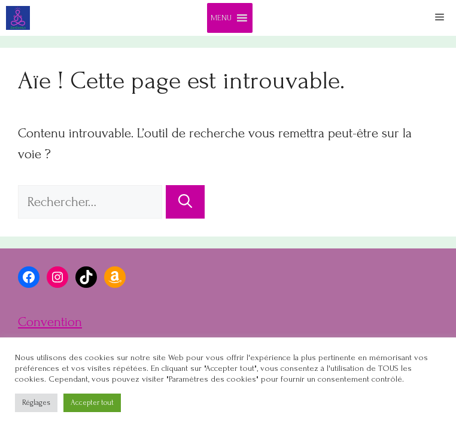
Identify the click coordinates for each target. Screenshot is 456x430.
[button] (221, 18)
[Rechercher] (185, 202)
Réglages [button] (36, 402)
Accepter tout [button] (92, 402)
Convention (50, 322)
